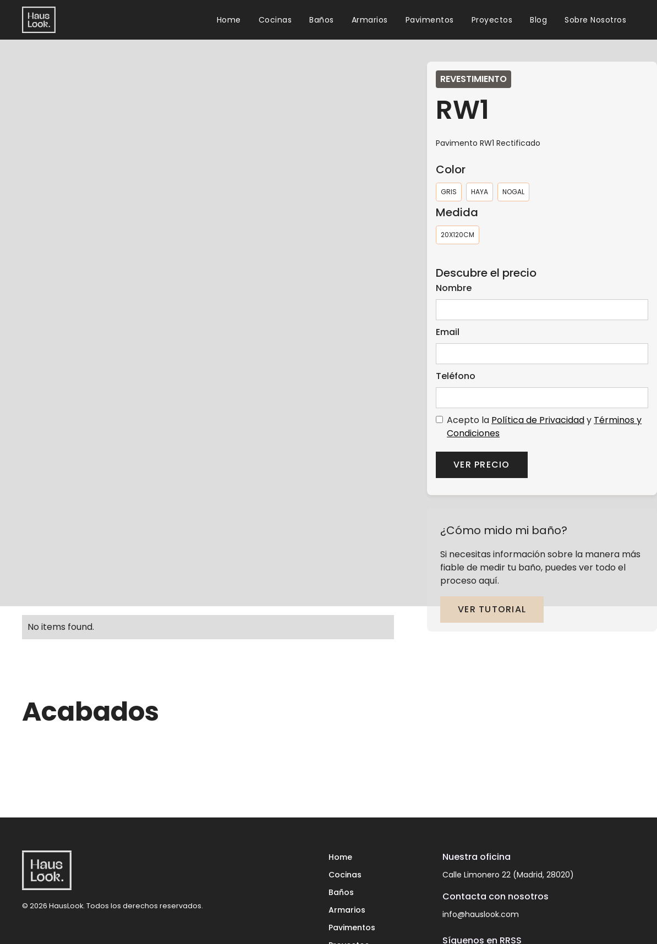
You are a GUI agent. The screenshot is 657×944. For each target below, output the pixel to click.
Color (451, 169)
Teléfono (455, 376)
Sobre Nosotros (595, 19)
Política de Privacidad (537, 420)
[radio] (449, 192)
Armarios (370, 19)
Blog (538, 19)
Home (229, 19)
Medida (457, 212)
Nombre (454, 288)
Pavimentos (430, 19)
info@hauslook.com (480, 914)
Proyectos (492, 19)
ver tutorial (492, 609)
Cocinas (275, 19)
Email (447, 332)
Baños (321, 19)
